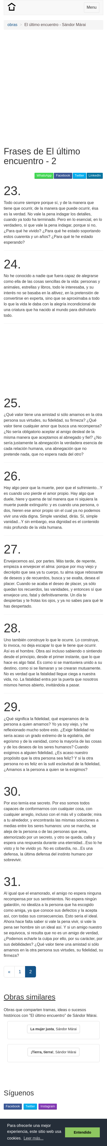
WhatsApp (43, 175)
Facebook (63, 175)
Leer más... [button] (33, 1138)
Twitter (79, 175)
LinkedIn (95, 175)
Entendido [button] (82, 1132)
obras (12, 25)
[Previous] (9, 971)
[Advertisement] (53, 88)
